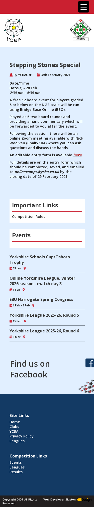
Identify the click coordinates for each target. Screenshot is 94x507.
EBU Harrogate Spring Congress (41, 299)
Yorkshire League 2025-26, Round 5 (44, 315)
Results (16, 471)
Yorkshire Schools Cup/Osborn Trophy (40, 259)
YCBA (14, 431)
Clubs (14, 426)
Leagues (17, 440)
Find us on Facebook (30, 369)
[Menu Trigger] (83, 7)
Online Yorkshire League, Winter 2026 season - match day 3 (42, 280)
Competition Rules (28, 216)
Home (15, 421)
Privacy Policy (22, 436)
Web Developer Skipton (59, 499)
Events (16, 462)
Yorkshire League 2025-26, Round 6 (44, 331)
